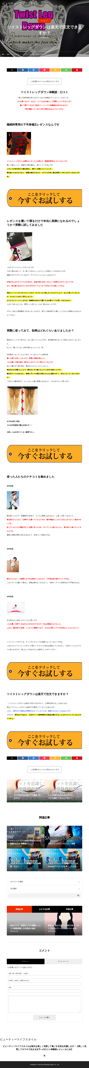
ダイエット (44, 21)
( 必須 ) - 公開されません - (19, 980)
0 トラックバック (63, 961)
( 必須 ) (18, 973)
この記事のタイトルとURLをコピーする (44, 81)
